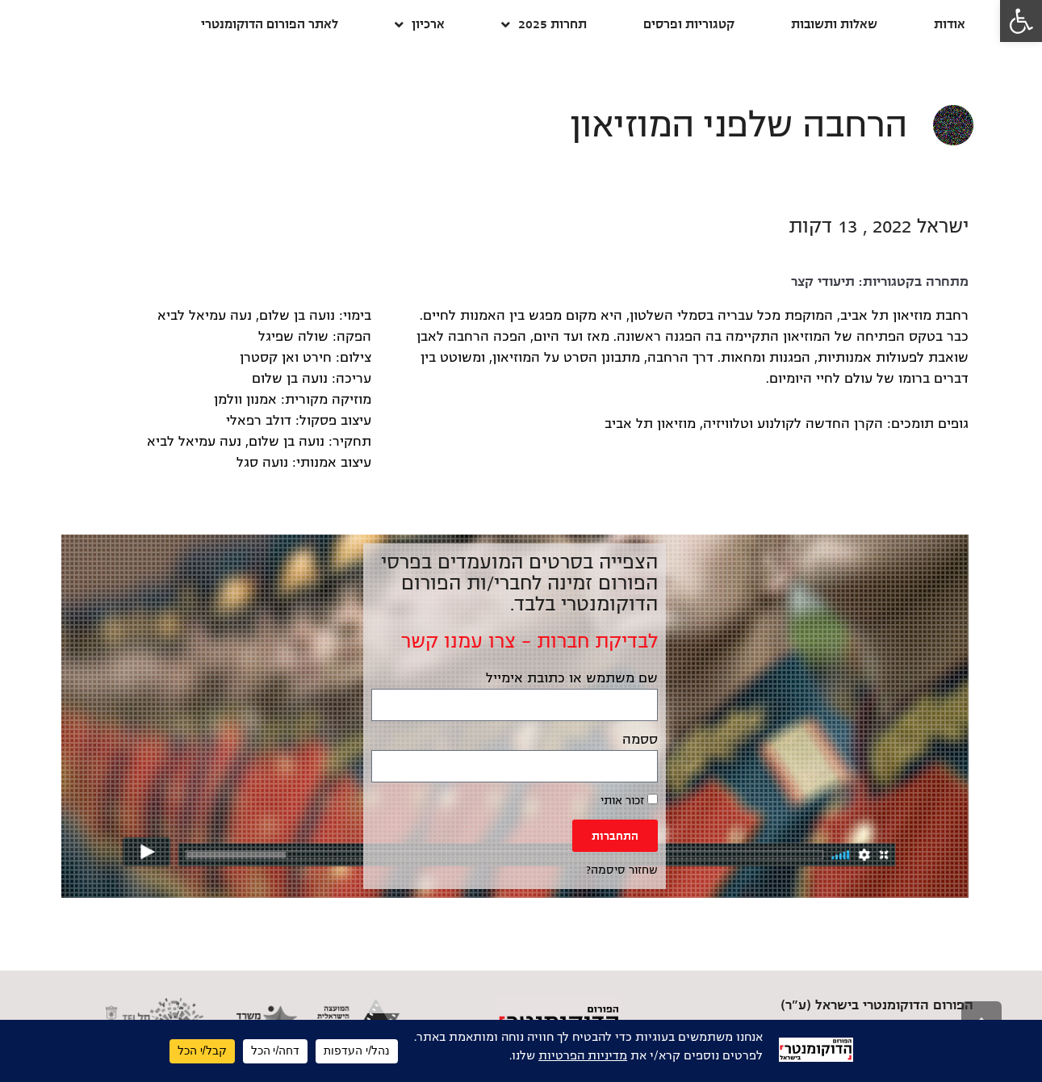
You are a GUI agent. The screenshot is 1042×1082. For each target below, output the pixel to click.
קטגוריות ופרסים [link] (688, 24)
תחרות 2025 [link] (544, 25)
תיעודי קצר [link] (823, 282)
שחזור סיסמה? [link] (622, 870)
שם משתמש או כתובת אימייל (572, 678)
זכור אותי (629, 800)
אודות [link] (949, 24)
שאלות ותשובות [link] (834, 24)
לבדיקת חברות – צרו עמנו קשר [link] (529, 641)
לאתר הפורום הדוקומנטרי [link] (269, 24)
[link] (1021, 21)
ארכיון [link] (420, 25)
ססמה (640, 739)
